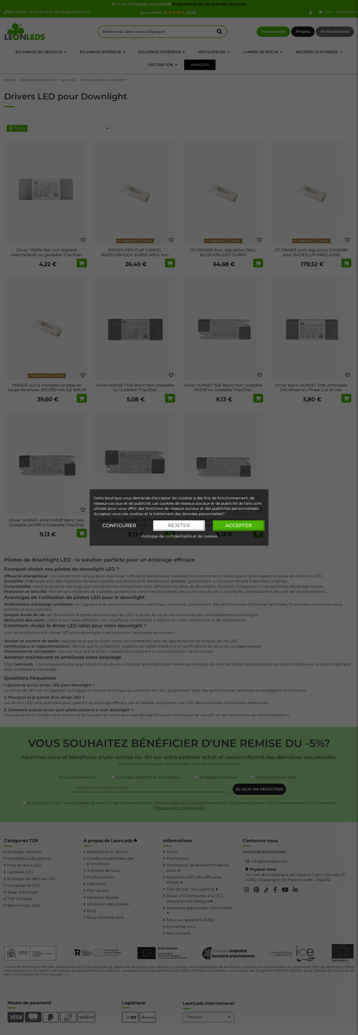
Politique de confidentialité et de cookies (179, 536)
